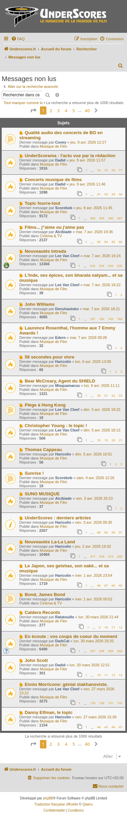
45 (106, 727)
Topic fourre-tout (42, 203)
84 (106, 242)
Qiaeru (87, 804)
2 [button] (50, 110)
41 (99, 194)
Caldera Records (42, 612)
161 (92, 319)
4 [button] (66, 110)
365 (101, 218)
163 (110, 319)
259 (110, 651)
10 (106, 627)
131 (110, 703)
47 (120, 727)
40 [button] (87, 110)
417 (92, 556)
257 (92, 651)
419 (110, 556)
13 (120, 675)
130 (101, 703)
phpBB (48, 798)
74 (99, 170)
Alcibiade (63, 232)
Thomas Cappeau (43, 449)
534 (110, 266)
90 (113, 532)
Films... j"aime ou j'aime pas (54, 227)
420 (119, 556)
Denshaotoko (67, 309)
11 (113, 627)
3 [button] (58, 110)
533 (101, 266)
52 (113, 395)
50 (99, 395)
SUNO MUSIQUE (42, 493)
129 (92, 703)
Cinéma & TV (51, 236)
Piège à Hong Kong (45, 404)
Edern (60, 338)
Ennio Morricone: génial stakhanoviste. (66, 684)
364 (92, 218)
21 (120, 440)
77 (120, 170)
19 (106, 440)
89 (106, 532)
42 (106, 194)
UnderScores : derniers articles (58, 517)
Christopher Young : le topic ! (56, 425)
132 (119, 703)
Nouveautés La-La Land (50, 541)
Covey (60, 142)
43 (113, 194)
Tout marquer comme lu (23, 103)
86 (120, 242)
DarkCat (62, 641)
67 (106, 585)
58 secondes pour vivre (50, 357)
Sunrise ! (34, 473)
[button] (33, 110)
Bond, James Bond (45, 594)
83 (99, 242)
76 (113, 170)
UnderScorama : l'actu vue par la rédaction (70, 155)
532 (92, 266)
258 (101, 651)
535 (119, 266)
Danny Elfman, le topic (48, 712)
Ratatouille (64, 617)
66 (99, 585)
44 (120, 194)
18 (99, 440)
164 (119, 319)
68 (113, 585)
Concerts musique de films (53, 179)
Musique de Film (53, 146)
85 (113, 242)
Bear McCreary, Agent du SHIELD (60, 380)
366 (110, 218)
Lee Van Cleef (67, 256)
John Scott (36, 660)
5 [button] (73, 110)
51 (106, 395)
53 (120, 395)
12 (120, 627)
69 (120, 585)
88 (99, 532)
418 (101, 556)
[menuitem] (18, 39)
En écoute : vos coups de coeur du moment (71, 636)
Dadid (60, 160)
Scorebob (63, 208)
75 (106, 170)
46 (113, 727)
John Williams (40, 304)
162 (101, 319)
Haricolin (63, 362)
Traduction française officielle (56, 804)
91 (120, 532)
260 (119, 651)
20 (113, 440)
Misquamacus (67, 385)
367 (119, 218)
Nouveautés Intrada (45, 251)
